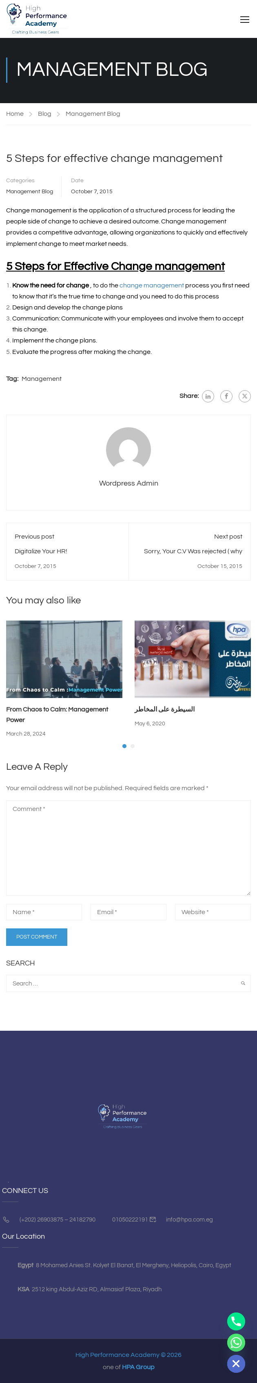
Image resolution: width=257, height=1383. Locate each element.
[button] (124, 747)
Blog (44, 115)
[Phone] (236, 1321)
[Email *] (128, 913)
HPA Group (138, 1368)
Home (15, 115)
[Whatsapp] (236, 1343)
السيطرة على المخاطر (165, 710)
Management (42, 380)
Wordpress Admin (128, 484)
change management (152, 286)
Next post (228, 538)
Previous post (34, 538)
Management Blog (93, 115)
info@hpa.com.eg (189, 1220)
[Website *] (213, 913)
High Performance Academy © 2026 (128, 1355)
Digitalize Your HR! (41, 552)
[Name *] (44, 913)
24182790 (82, 1220)
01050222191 (130, 1220)
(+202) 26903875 (41, 1220)
